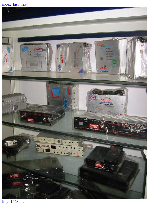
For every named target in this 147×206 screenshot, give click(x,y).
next (24, 4)
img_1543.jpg (74, 200)
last (16, 4)
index (6, 4)
